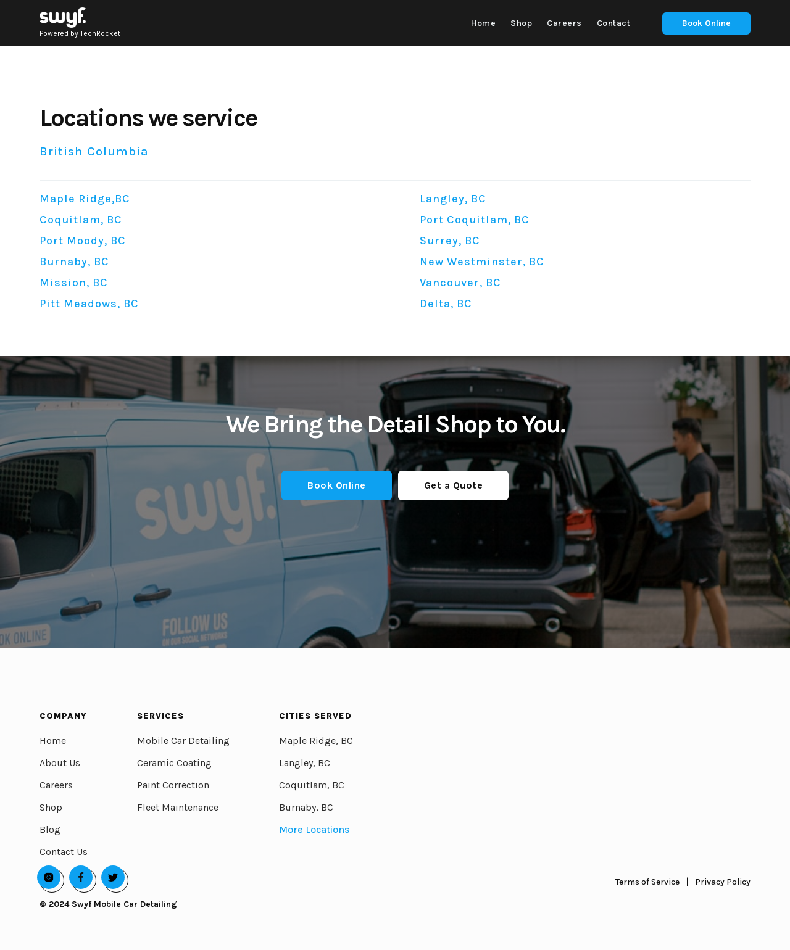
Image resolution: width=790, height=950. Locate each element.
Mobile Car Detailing (183, 740)
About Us (60, 763)
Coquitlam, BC (311, 785)
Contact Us (64, 851)
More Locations (314, 829)
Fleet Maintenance (177, 807)
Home (53, 740)
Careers (56, 785)
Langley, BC (304, 763)
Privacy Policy (722, 882)
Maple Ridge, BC (316, 740)
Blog (50, 829)
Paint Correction (173, 785)
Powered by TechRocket (80, 33)
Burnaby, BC (306, 807)
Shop (51, 807)
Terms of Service (647, 882)
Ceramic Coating (174, 763)
